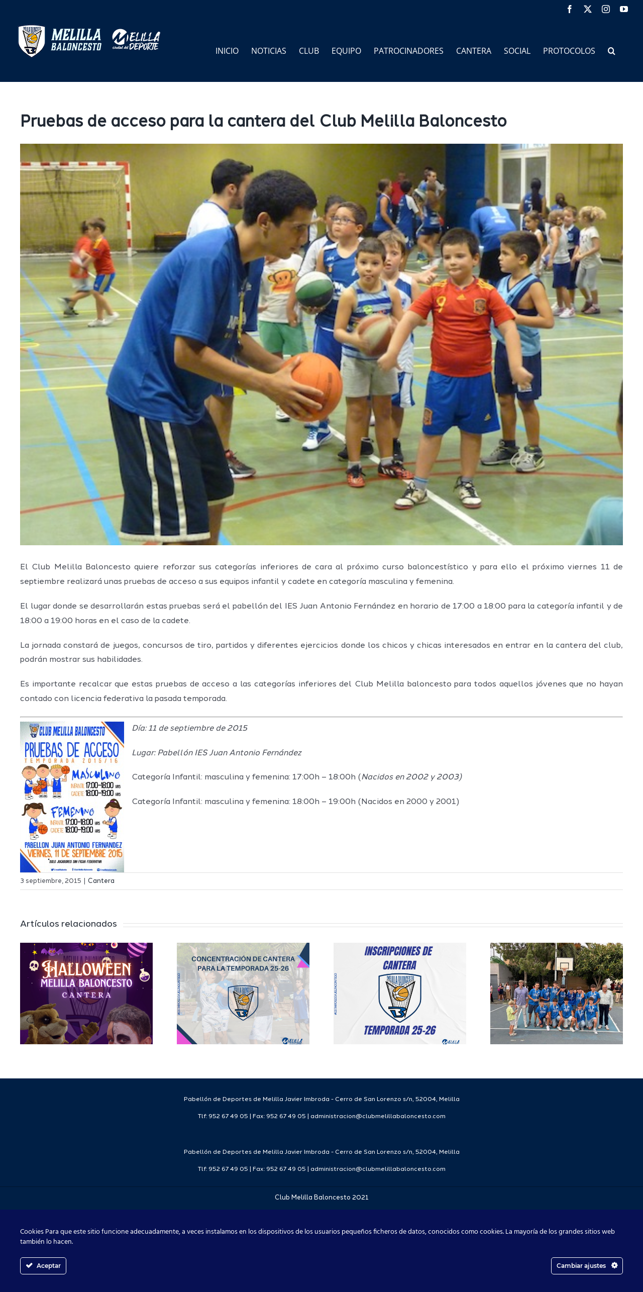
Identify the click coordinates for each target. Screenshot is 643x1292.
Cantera (101, 881)
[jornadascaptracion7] (321, 344)
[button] (611, 50)
